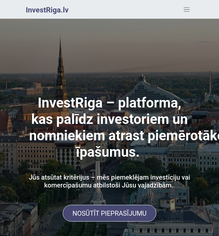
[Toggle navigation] (186, 9)
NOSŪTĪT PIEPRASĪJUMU (110, 213)
